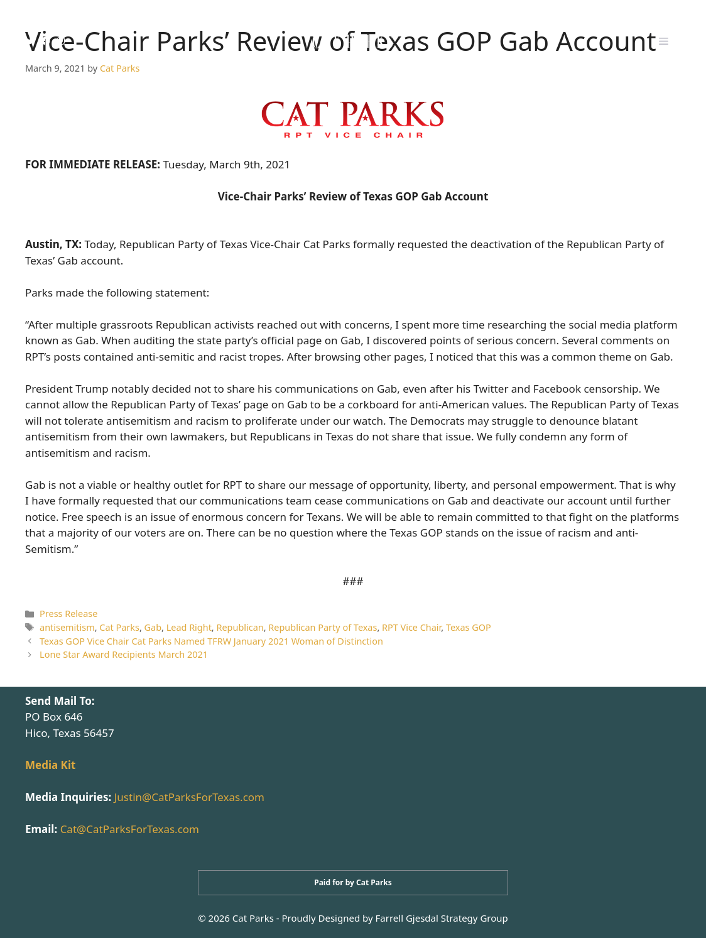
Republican (239, 627)
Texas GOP (468, 627)
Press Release (68, 613)
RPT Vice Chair (411, 627)
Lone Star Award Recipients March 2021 (124, 654)
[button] (663, 41)
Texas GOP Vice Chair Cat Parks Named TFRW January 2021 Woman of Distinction (211, 641)
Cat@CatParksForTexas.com (129, 829)
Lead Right (189, 627)
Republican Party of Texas (322, 627)
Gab (153, 627)
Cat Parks (119, 627)
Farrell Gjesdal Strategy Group (442, 918)
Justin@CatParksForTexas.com (189, 797)
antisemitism (67, 627)
